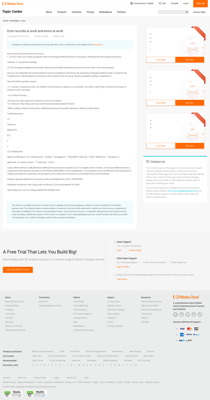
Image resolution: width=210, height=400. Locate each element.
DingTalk (149, 382)
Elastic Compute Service (43, 351)
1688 (79, 382)
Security (150, 351)
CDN (62, 351)
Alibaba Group (9, 382)
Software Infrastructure (107, 356)
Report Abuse (113, 314)
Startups (9, 322)
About (49, 12)
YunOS (102, 382)
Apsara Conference (13, 326)
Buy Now (190, 60)
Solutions (77, 12)
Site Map (145, 322)
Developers (92, 360)
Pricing (90, 12)
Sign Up (201, 3)
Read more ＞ (98, 44)
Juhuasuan (48, 382)
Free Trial (43, 301)
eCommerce (117, 351)
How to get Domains (81, 356)
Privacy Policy (40, 378)
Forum (110, 322)
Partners (121, 12)
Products (61, 12)
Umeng (134, 382)
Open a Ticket (123, 267)
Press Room (146, 314)
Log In (186, 3)
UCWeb (127, 382)
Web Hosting (135, 351)
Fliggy (95, 382)
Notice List (71, 378)
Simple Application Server (50, 305)
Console (174, 3)
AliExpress (59, 382)
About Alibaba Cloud (14, 301)
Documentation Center (151, 301)
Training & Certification (83, 330)
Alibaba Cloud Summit (15, 330)
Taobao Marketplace (26, 382)
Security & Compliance (151, 310)
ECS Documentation (57, 356)
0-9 (135, 365)
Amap (119, 382)
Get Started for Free (18, 269)
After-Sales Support (116, 310)
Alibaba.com (70, 382)
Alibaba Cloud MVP (150, 305)
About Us (22, 378)
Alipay (157, 382)
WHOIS (144, 318)
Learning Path (131, 356)
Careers (6, 378)
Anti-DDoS (74, 351)
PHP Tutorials (144, 360)
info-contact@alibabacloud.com (182, 191)
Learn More (161, 60)
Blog (75, 322)
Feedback (111, 318)
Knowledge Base (80, 305)
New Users (148, 356)
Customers (10, 314)
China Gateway (80, 310)
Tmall (39, 382)
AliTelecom (111, 382)
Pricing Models (11, 305)
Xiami (141, 382)
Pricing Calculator (115, 326)
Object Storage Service (96, 351)
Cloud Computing (57, 360)
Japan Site (37, 356)
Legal (56, 378)
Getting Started (80, 318)
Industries (76, 360)
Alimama (87, 382)
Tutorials (128, 360)
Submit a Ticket (114, 305)
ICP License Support (82, 314)
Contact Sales (199, 12)
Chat (119, 250)
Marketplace (105, 12)
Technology (78, 301)
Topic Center (37, 360)
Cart (162, 3)
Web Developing (110, 360)
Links (86, 378)
